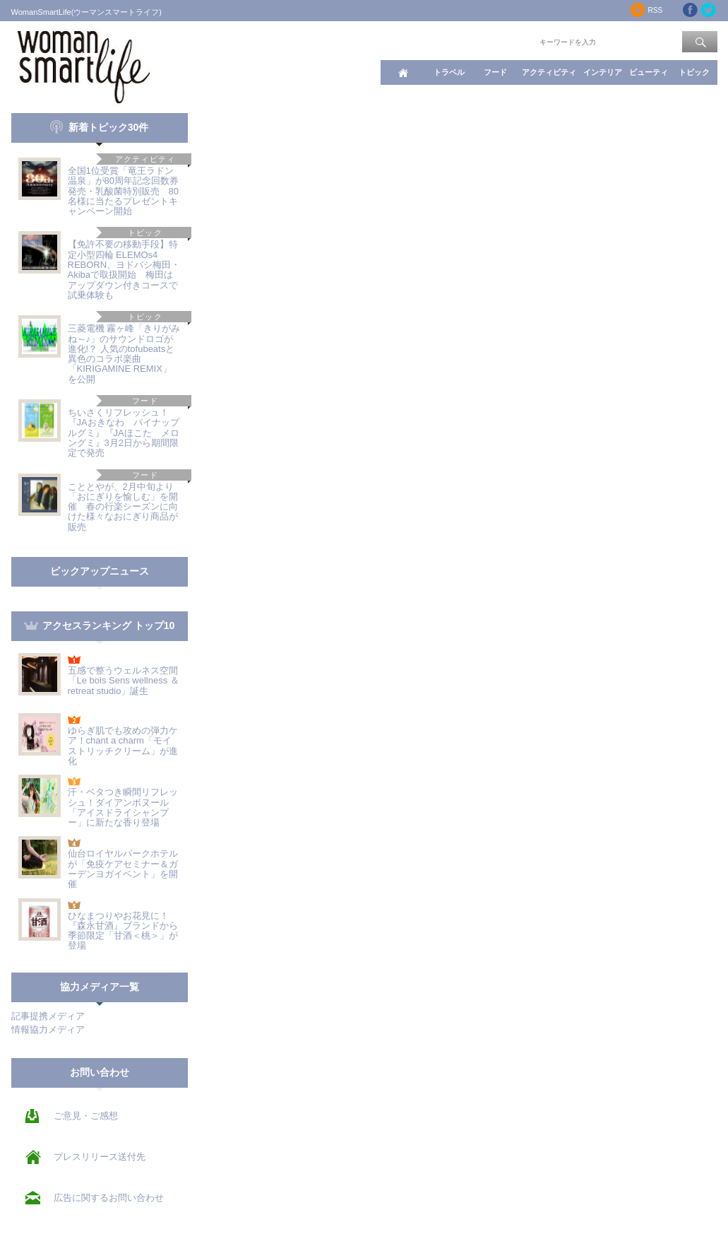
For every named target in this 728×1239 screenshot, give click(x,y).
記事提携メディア (48, 1016)
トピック (694, 72)
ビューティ (648, 72)
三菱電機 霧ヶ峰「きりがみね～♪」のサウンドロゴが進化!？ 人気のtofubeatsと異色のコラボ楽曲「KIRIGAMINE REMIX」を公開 (124, 353)
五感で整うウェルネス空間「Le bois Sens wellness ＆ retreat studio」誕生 (123, 680)
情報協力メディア (48, 1029)
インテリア (602, 72)
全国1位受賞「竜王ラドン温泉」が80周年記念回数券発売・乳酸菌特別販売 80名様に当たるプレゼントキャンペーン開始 (123, 190)
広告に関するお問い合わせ (109, 1197)
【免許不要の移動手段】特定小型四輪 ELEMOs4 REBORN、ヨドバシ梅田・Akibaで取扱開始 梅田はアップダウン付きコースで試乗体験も (124, 269)
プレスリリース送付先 (99, 1156)
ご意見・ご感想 (86, 1115)
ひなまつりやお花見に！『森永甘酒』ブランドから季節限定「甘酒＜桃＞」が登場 (123, 930)
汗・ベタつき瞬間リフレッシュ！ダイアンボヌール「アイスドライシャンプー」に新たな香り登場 (123, 807)
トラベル (449, 72)
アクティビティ (549, 72)
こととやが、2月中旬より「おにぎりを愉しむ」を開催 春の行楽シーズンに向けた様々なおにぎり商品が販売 (123, 506)
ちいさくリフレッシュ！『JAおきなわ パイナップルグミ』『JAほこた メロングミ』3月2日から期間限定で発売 (123, 432)
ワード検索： (513, 41)
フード (495, 72)
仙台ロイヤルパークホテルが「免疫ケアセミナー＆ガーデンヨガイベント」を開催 (123, 868)
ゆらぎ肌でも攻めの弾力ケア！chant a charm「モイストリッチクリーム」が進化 (123, 745)
